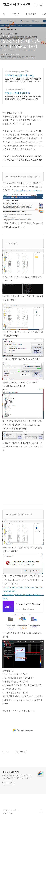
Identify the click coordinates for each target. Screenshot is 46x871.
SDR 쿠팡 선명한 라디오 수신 (19, 75)
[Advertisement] (23, 326)
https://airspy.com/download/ (27, 190)
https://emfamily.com (13, 89)
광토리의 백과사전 (16, 5)
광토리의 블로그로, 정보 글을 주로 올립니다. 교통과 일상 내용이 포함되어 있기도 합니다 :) (17, 824)
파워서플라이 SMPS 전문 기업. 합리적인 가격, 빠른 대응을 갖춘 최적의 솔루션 (23, 97)
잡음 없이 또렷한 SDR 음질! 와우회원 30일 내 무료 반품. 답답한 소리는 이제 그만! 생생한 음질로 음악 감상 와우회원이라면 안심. (23, 80)
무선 (44, 14)
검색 (36, 5)
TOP (41, 859)
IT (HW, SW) (30, 14)
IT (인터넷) (15, 14)
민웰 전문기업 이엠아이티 (18, 93)
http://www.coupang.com (14, 72)
